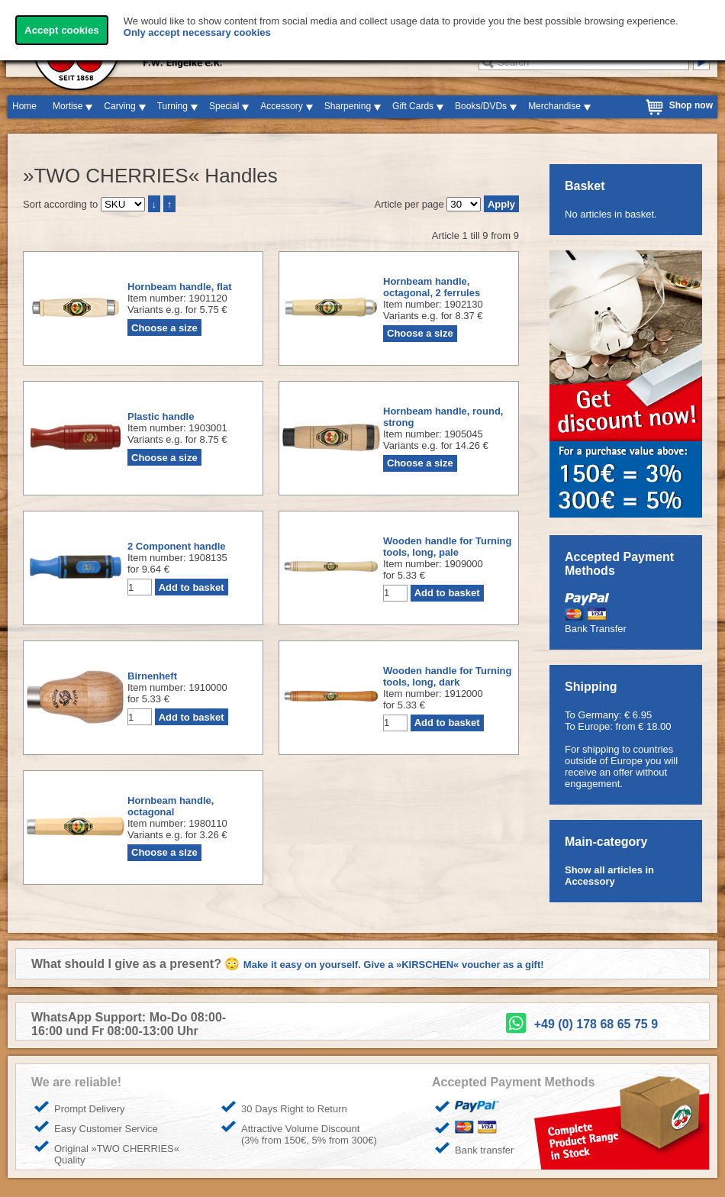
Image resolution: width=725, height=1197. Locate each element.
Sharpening (347, 106)
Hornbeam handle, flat (179, 286)
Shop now (691, 105)
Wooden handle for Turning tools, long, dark (447, 676)
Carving (119, 106)
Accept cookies (61, 30)
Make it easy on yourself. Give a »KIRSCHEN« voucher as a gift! (393, 964)
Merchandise (554, 106)
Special (224, 106)
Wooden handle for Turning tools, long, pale (447, 546)
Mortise (67, 106)
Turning (172, 106)
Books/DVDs (481, 106)
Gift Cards (412, 106)
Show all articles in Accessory (609, 875)
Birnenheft (152, 676)
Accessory (281, 106)
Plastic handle (160, 416)
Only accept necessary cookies (197, 32)
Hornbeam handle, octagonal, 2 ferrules (431, 287)
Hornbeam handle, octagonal (170, 806)
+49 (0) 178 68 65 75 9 (596, 1024)
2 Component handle (176, 546)
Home (24, 106)
